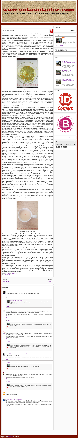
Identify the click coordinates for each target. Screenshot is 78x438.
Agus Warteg (8, 372)
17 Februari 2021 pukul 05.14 (23, 353)
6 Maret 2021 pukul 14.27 (14, 392)
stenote (7, 392)
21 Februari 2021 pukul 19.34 (18, 384)
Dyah (8, 273)
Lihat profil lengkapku (59, 45)
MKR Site (15, 437)
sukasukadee (10, 436)
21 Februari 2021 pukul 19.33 (18, 364)
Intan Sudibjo (8, 291)
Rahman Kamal (9, 399)
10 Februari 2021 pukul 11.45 (17, 291)
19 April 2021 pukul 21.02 (17, 399)
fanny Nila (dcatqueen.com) (11, 353)
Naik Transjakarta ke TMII (66, 70)
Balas (8, 306)
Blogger (68, 137)
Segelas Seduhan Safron (8, 30)
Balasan (8, 297)
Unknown (8, 310)
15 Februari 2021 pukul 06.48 (18, 323)
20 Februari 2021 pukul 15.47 (17, 372)
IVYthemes (11, 437)
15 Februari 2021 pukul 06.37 (18, 300)
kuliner (8, 274)
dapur (6, 274)
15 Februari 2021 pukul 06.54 (18, 344)
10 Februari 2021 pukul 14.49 (15, 310)
